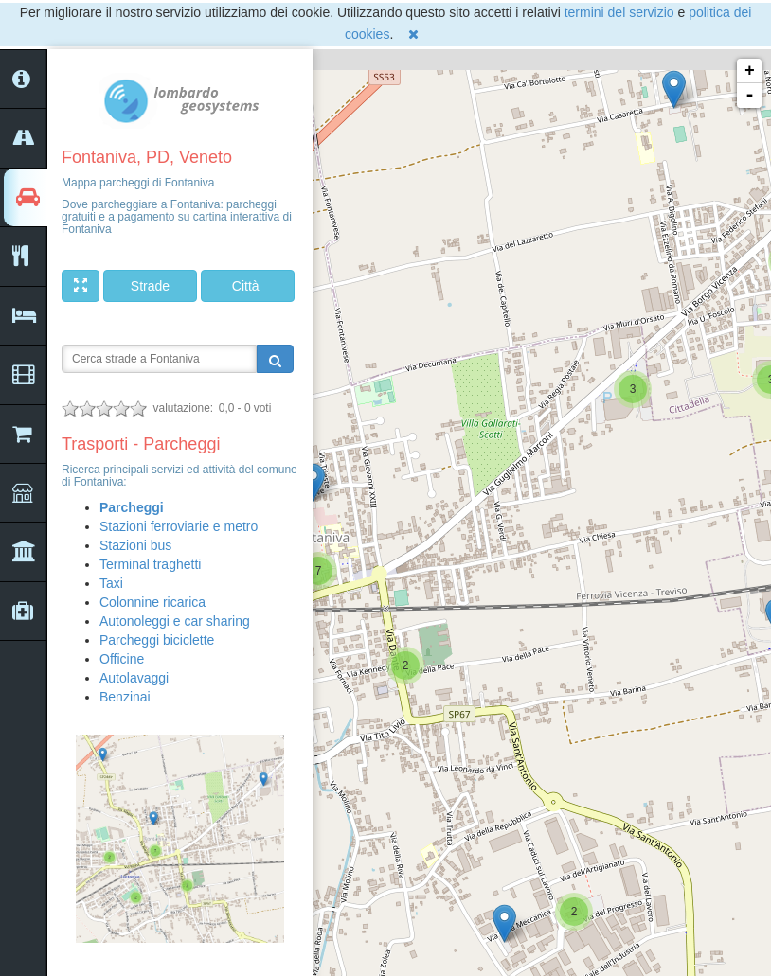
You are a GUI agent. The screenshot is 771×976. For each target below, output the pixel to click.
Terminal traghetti (150, 564)
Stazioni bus (135, 545)
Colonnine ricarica (152, 602)
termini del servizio (619, 12)
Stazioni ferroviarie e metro (178, 526)
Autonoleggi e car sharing (174, 621)
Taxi (111, 583)
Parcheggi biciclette (156, 640)
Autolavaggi (134, 677)
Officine (121, 658)
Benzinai (125, 696)
